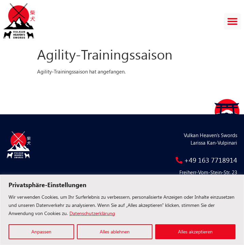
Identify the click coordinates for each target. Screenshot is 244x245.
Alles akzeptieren (195, 231)
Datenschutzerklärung (92, 213)
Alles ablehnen (115, 231)
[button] (232, 21)
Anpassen (41, 231)
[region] (122, 210)
